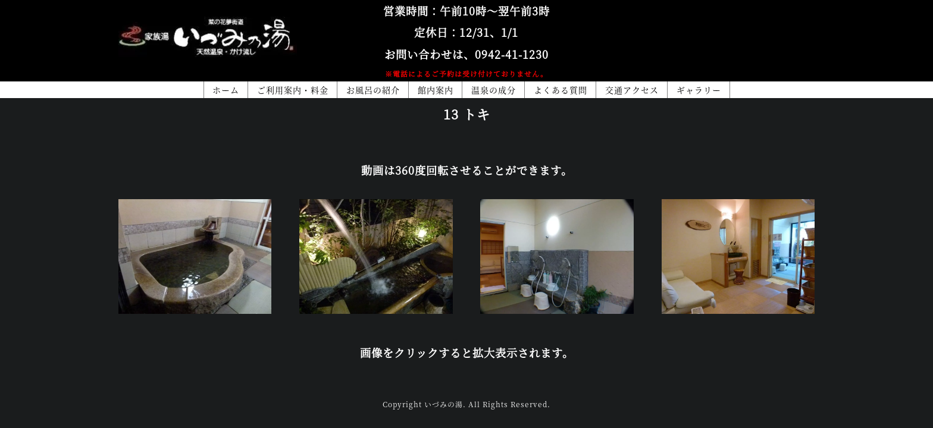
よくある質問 (560, 90)
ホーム (225, 90)
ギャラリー (699, 90)
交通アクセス (632, 90)
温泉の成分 (493, 90)
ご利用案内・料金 (292, 90)
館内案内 (435, 90)
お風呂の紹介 (373, 90)
